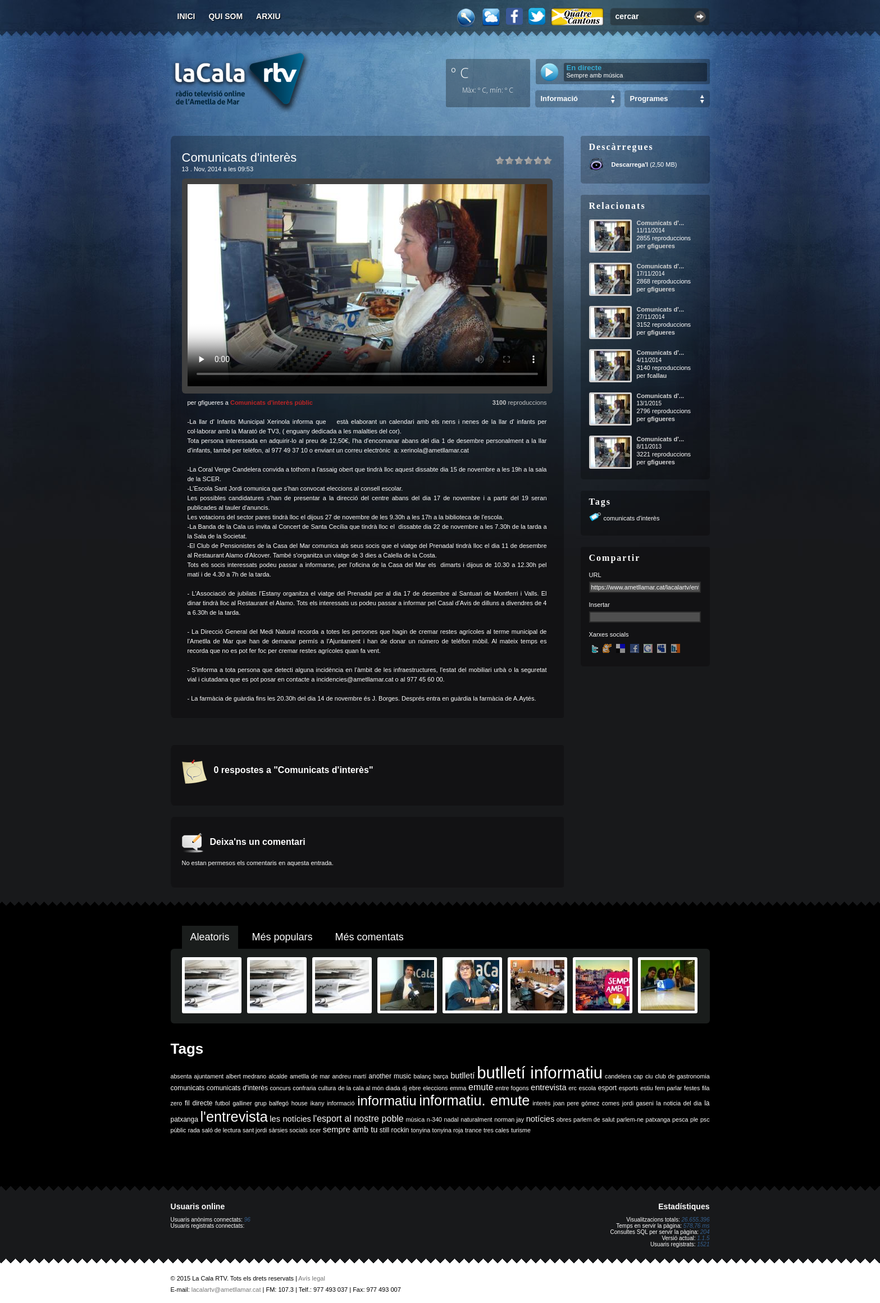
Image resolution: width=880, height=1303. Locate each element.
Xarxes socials (609, 634)
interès (541, 1103)
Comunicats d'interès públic (271, 402)
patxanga (658, 1119)
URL (595, 575)
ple (694, 1119)
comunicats (188, 1088)
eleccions (435, 1088)
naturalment (476, 1119)
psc (705, 1119)
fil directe (198, 1103)
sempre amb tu (350, 1129)
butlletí (462, 1075)
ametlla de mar (310, 1076)
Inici (186, 16)
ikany (318, 1103)
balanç (422, 1076)
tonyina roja (447, 1130)
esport (607, 1088)
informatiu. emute (474, 1100)
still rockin (394, 1130)
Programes (649, 98)
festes (692, 1088)
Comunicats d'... (661, 223)
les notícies (290, 1118)
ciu (649, 1076)
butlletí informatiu (540, 1072)
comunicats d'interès (632, 518)
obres (564, 1119)
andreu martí (349, 1076)
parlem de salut (593, 1119)
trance (473, 1130)
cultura (327, 1088)
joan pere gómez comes (586, 1103)
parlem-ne (630, 1119)
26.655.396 (695, 1220)
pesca (680, 1119)
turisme (521, 1130)
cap (638, 1076)
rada (194, 1130)
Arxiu (268, 16)
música (415, 1119)
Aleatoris (210, 937)
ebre (415, 1088)
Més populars (282, 937)
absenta (181, 1076)
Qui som (225, 16)
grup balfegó (271, 1103)
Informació (559, 98)
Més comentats (369, 937)
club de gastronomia (682, 1076)
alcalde (278, 1076)
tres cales (496, 1130)
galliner (242, 1103)
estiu (646, 1088)
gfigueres (661, 246)
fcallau (657, 375)
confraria (304, 1088)
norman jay (509, 1119)
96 (247, 1220)
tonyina (420, 1130)
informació (340, 1103)
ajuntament (209, 1076)
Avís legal (311, 1278)
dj (404, 1088)
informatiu (386, 1100)
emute (480, 1087)
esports (629, 1088)
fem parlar (668, 1088)
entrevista (549, 1087)
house (299, 1103)
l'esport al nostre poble (358, 1118)
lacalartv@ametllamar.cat (226, 1289)
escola (587, 1088)
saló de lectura (221, 1130)
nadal (451, 1119)
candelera (618, 1076)
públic (178, 1130)
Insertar (599, 604)
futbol (222, 1103)
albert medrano (246, 1076)
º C (460, 72)
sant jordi (255, 1130)
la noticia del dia (679, 1103)
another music (389, 1076)
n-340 (434, 1119)
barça (441, 1076)
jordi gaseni (638, 1103)
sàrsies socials (288, 1130)
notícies (540, 1118)
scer (315, 1130)
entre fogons (511, 1088)
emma (458, 1088)
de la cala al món (361, 1088)
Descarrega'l (630, 164)
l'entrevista (233, 1116)
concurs (280, 1088)
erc (572, 1088)
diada (393, 1088)
